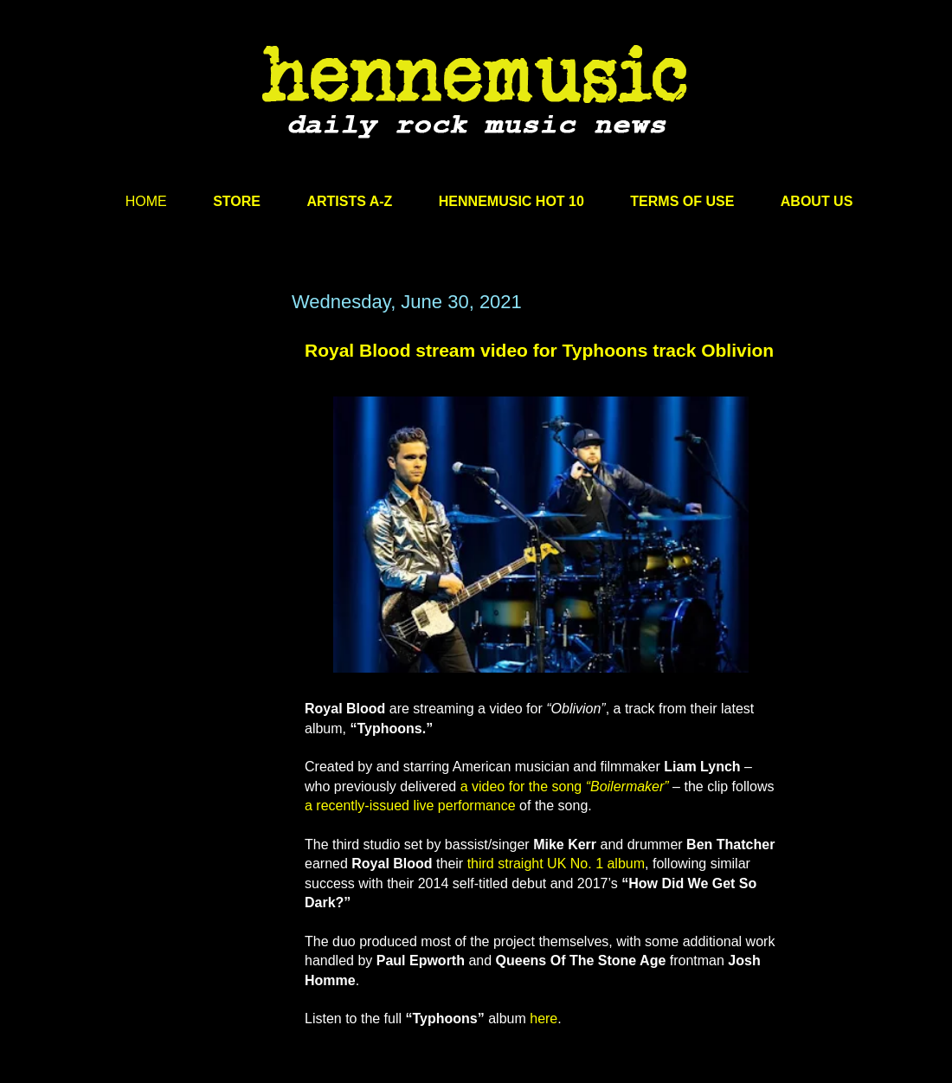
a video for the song (564, 786)
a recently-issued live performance (410, 805)
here (543, 1018)
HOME (146, 201)
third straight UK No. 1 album (556, 863)
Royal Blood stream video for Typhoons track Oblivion (539, 350)
